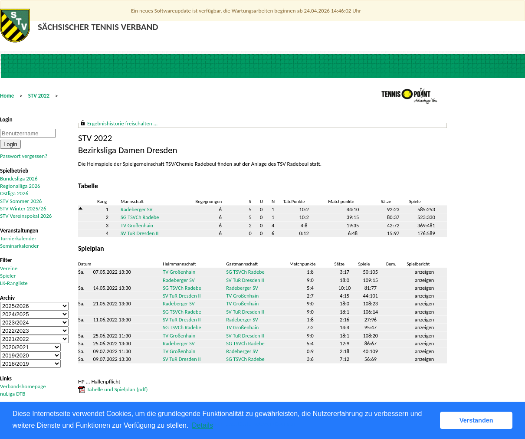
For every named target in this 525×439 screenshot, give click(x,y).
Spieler (8, 275)
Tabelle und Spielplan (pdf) (117, 389)
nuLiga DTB (12, 393)
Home (7, 95)
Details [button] (202, 425)
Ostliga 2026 (14, 193)
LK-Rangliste (14, 283)
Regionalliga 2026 (20, 186)
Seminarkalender (19, 245)
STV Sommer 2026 (21, 201)
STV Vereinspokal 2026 (26, 216)
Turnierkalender (18, 238)
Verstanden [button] (476, 420)
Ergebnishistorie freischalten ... (122, 123)
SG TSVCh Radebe (140, 217)
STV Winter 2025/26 (23, 208)
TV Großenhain (137, 225)
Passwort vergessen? (23, 156)
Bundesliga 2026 (18, 178)
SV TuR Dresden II (139, 233)
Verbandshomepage (23, 386)
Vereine (8, 268)
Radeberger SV (137, 209)
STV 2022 (38, 95)
